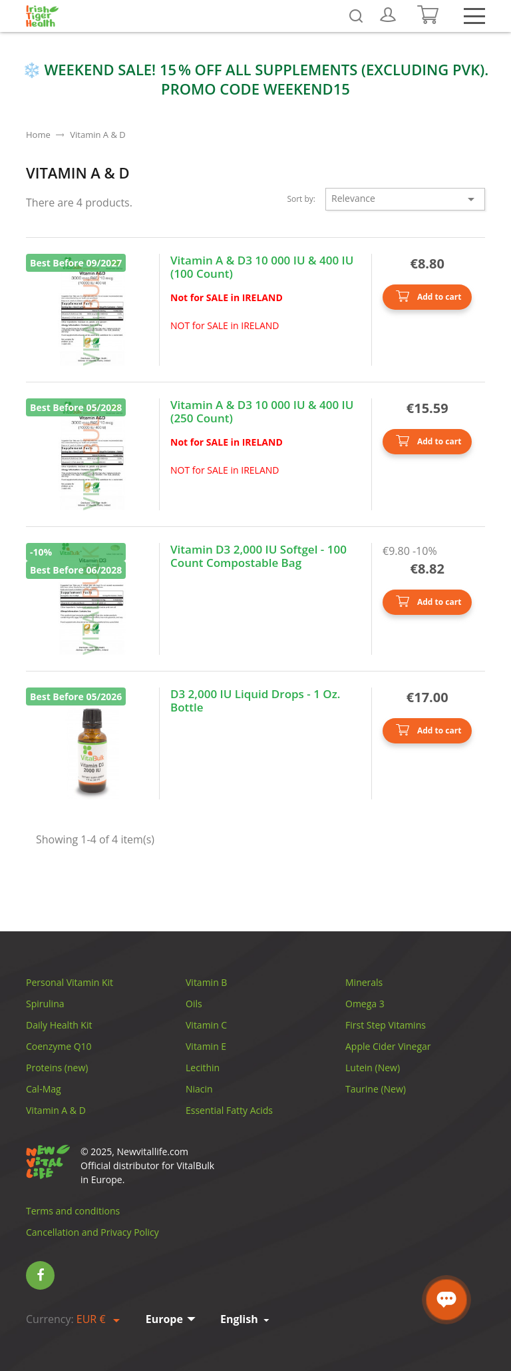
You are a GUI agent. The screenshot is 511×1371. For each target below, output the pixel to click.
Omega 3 (365, 1003)
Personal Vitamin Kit (69, 982)
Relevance (405, 199)
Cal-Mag (43, 1089)
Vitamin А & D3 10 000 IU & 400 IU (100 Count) (261, 267)
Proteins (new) (57, 1067)
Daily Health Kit (59, 1025)
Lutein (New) (372, 1067)
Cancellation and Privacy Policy (92, 1232)
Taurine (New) (375, 1089)
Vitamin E (206, 1046)
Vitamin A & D (56, 1110)
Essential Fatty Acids (229, 1110)
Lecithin (203, 1067)
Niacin (199, 1089)
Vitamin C (206, 1025)
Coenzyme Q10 (59, 1046)
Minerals (364, 982)
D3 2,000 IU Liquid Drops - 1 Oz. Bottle (255, 701)
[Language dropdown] (245, 1319)
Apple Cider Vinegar (388, 1046)
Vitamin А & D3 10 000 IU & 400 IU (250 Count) (261, 412)
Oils (194, 1003)
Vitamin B (206, 982)
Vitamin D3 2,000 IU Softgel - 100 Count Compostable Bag (258, 556)
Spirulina (45, 1003)
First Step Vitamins (385, 1025)
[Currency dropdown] (100, 1319)
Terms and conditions (73, 1210)
